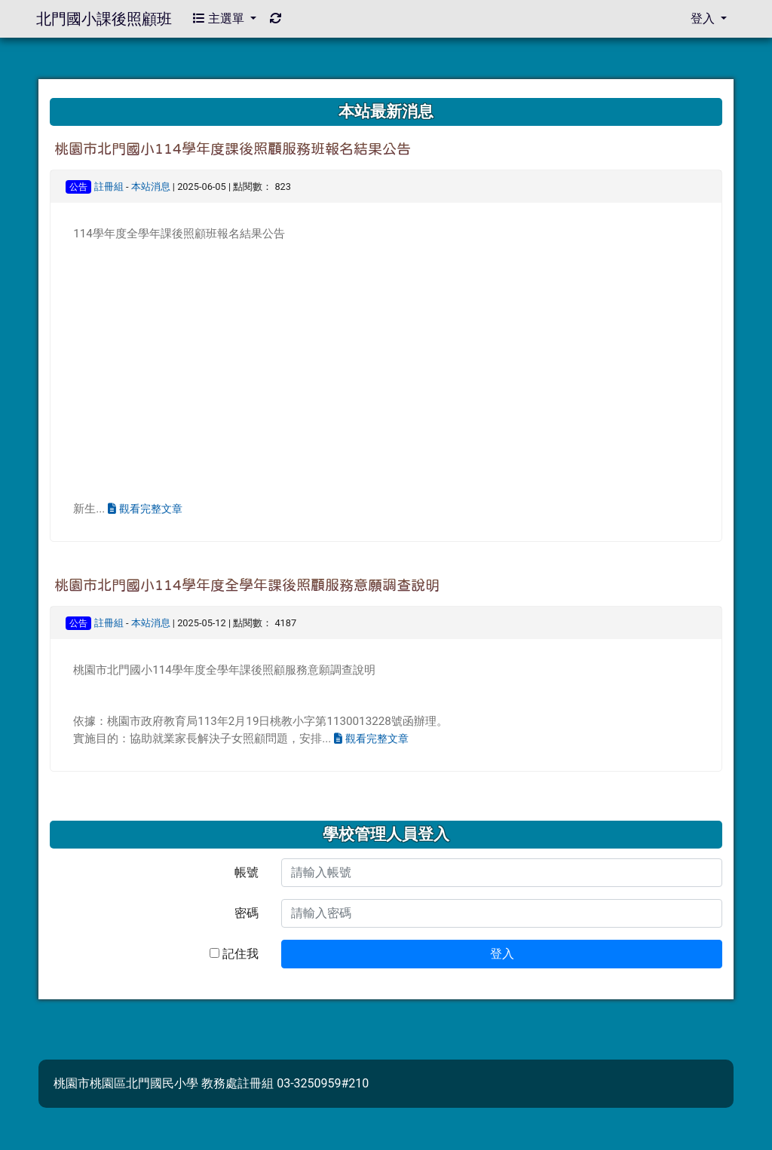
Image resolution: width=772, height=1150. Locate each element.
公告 (78, 187)
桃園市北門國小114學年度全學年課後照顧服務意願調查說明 (247, 585)
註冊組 (109, 186)
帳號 (246, 872)
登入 (502, 954)
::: (52, 92)
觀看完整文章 (145, 509)
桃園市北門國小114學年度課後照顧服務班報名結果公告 (232, 149)
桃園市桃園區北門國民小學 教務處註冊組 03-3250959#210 (211, 1083)
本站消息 (150, 186)
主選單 (220, 18)
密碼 (246, 913)
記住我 (234, 954)
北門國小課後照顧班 (104, 19)
